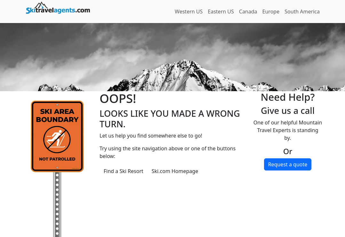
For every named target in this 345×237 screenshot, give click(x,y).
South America (302, 11)
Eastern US (221, 11)
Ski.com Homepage (175, 171)
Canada (248, 11)
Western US (189, 11)
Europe (271, 11)
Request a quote (288, 164)
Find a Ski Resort (123, 171)
